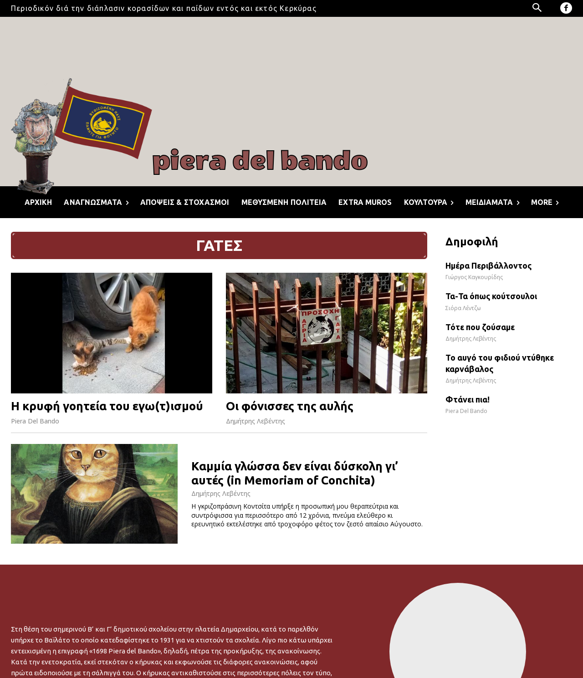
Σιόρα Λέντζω (463, 308)
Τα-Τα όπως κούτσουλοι (491, 296)
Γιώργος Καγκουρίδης (474, 277)
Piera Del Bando (35, 421)
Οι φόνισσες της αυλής (289, 406)
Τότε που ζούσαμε (480, 326)
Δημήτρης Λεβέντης (255, 421)
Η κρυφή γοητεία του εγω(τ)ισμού (107, 406)
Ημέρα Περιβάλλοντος (488, 265)
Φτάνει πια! (467, 399)
